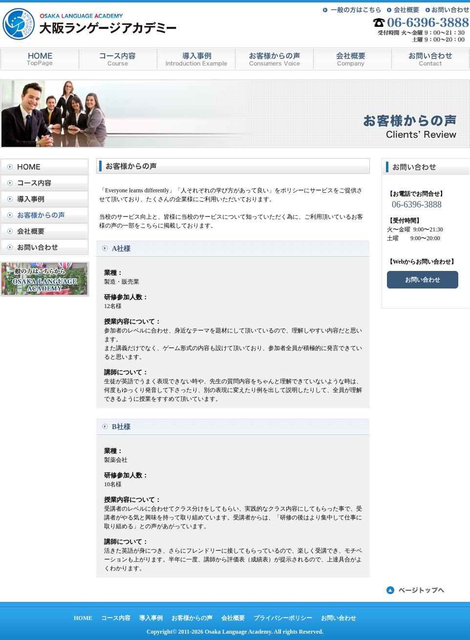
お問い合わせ (46, 247)
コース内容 (46, 182)
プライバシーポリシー (283, 618)
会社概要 (46, 231)
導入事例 (46, 198)
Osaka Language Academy (238, 631)
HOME (46, 166)
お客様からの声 (46, 215)
